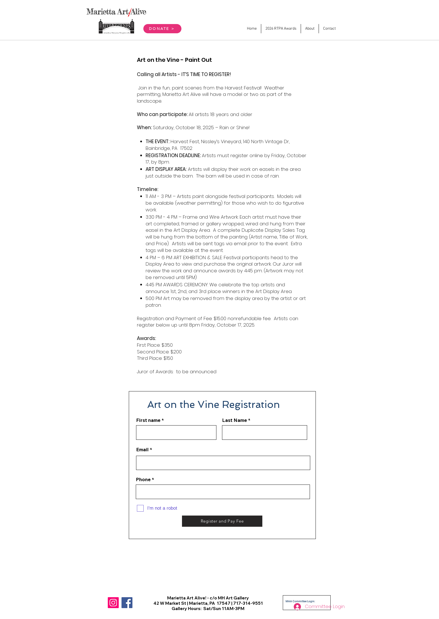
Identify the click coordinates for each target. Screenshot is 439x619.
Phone (143, 479)
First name (148, 420)
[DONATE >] (162, 28)
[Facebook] (127, 602)
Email (142, 449)
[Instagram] (113, 602)
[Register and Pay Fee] (222, 521)
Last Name (234, 420)
